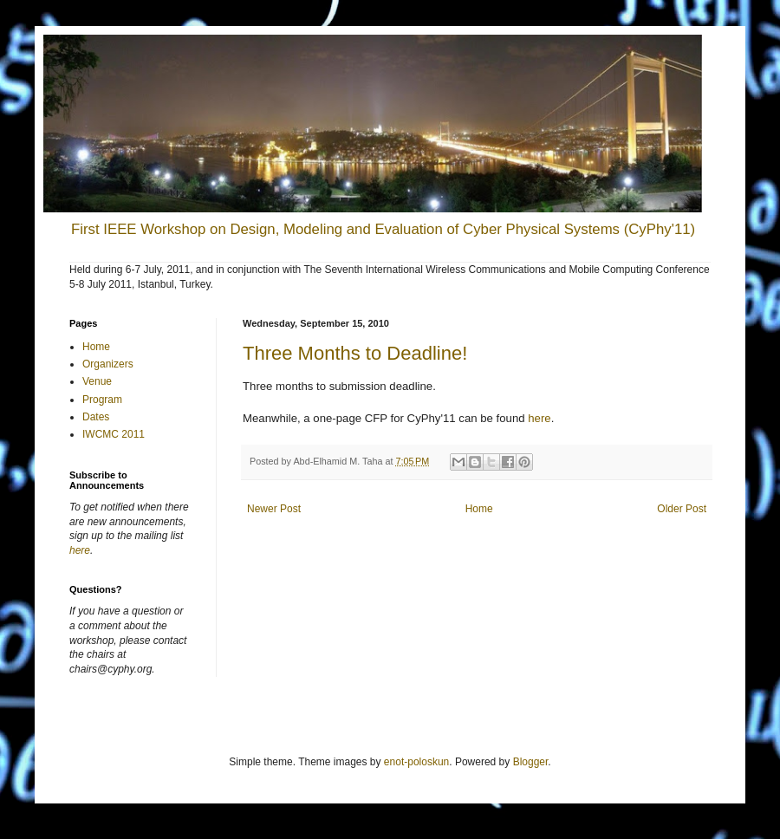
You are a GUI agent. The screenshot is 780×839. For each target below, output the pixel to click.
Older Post (681, 509)
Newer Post (274, 509)
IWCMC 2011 (113, 434)
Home (479, 509)
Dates (95, 417)
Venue (97, 381)
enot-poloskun (416, 762)
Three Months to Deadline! (355, 353)
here (539, 418)
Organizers (107, 364)
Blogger (531, 762)
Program (102, 399)
